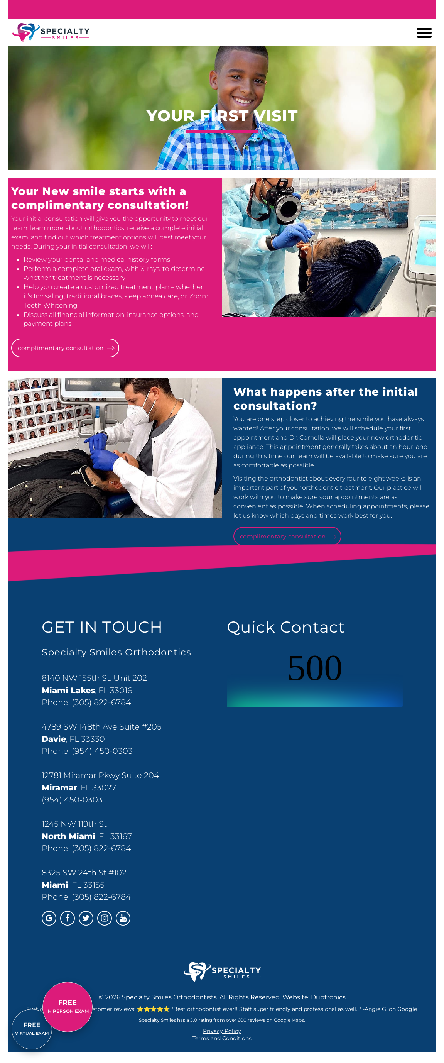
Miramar (59, 787)
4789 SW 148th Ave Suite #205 (102, 726)
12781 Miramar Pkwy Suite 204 (100, 775)
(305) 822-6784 (101, 702)
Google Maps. (289, 1020)
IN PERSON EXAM (67, 1006)
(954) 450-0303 (102, 751)
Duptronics (328, 997)
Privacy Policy (222, 1030)
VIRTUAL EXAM (32, 1028)
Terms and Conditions (222, 1038)
